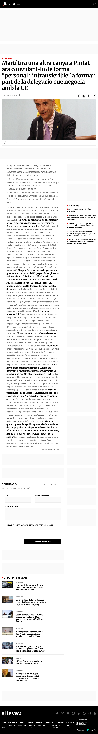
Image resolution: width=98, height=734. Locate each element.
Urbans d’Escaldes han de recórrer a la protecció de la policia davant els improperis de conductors (81, 242)
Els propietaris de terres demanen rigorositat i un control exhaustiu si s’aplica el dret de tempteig (31, 602)
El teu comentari (11, 506)
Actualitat (7, 58)
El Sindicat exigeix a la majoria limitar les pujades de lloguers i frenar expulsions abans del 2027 (30, 648)
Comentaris (25, 95)
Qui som (3, 726)
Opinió (22, 723)
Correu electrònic (42, 495)
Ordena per (48, 484)
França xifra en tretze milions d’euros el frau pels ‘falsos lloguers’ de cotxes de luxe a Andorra (81, 234)
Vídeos (47, 723)
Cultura (31, 723)
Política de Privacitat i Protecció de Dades (38, 525)
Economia (19, 582)
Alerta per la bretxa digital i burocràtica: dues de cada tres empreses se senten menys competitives (28, 677)
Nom (6, 495)
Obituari (70, 723)
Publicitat (22, 726)
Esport (18, 658)
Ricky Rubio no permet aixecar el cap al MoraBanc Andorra (30, 662)
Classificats (58, 723)
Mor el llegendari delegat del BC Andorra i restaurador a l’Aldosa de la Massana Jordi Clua (81, 225)
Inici (4, 723)
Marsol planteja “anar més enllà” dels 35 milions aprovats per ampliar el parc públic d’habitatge (30, 634)
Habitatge (19, 628)
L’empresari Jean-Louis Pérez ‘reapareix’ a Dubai (79, 210)
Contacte (13, 726)
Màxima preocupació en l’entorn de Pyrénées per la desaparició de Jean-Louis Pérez (81, 217)
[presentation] (22, 534)
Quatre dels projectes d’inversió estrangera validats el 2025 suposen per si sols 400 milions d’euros (29, 618)
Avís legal (69, 726)
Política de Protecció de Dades (38, 726)
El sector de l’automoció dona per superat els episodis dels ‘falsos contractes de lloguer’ (30, 587)
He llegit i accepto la (29, 525)
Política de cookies (56, 726)
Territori (19, 597)
